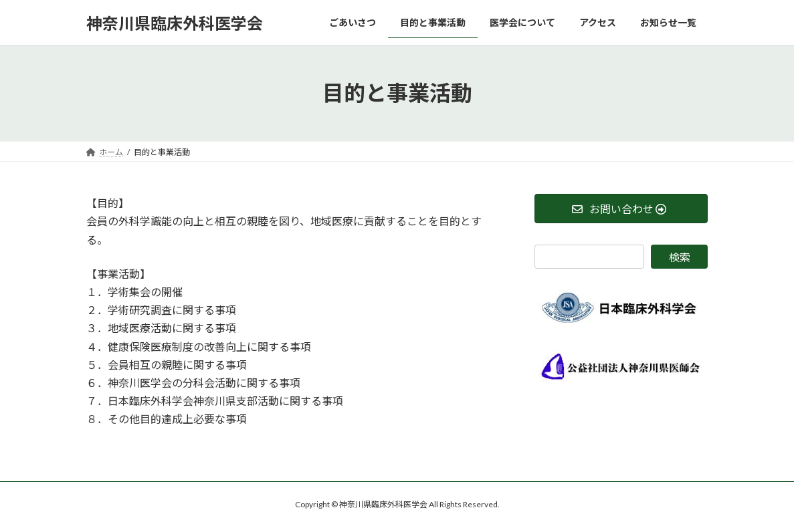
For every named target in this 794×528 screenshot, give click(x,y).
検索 (679, 257)
